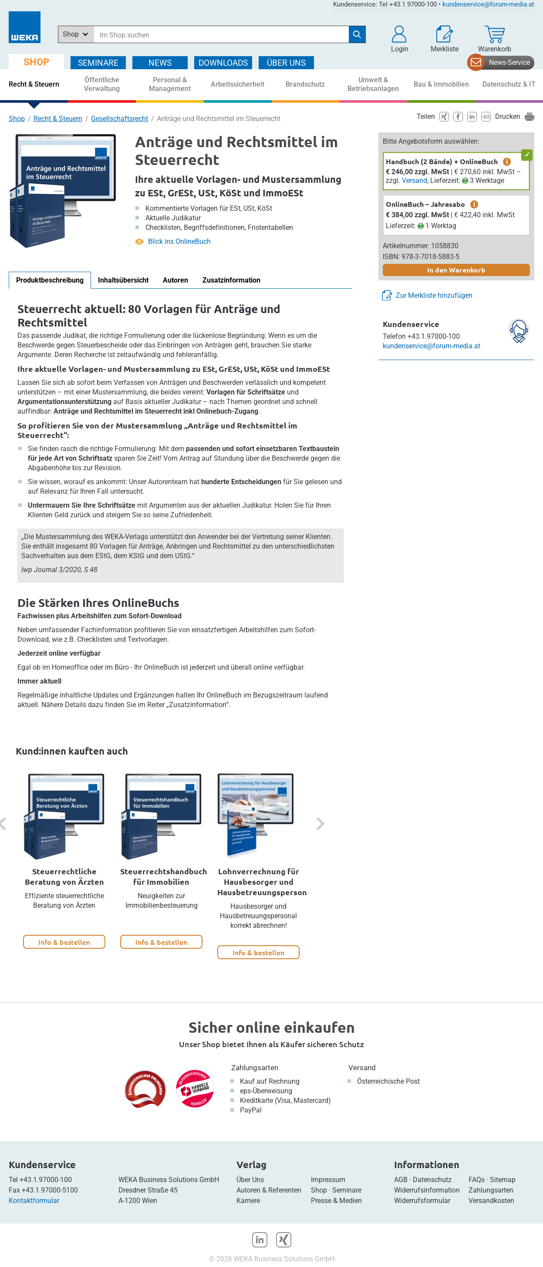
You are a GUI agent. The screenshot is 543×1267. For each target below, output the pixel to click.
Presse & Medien (336, 1200)
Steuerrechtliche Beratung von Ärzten (64, 876)
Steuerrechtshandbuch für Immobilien (163, 876)
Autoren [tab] (175, 280)
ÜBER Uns (286, 63)
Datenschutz (432, 1180)
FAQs (477, 1180)
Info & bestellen (64, 942)
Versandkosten (491, 1200)
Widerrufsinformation (427, 1190)
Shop (17, 119)
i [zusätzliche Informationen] (507, 161)
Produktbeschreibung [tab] (50, 280)
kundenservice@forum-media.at (488, 4)
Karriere (248, 1200)
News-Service (509, 62)
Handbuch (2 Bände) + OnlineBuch (442, 161)
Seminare (346, 1190)
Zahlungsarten (254, 1067)
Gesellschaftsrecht (119, 119)
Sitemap (503, 1180)
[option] (64, 860)
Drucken (507, 116)
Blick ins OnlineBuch (179, 241)
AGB (401, 1180)
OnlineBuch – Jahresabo (425, 204)
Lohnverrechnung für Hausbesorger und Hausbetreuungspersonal (265, 881)
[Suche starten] (357, 34)
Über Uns (250, 1180)
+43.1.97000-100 (46, 1180)
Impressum (328, 1180)
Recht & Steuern (58, 119)
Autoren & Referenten (268, 1190)
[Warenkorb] (494, 39)
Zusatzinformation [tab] (231, 280)
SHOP (36, 62)
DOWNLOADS (223, 63)
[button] (399, 39)
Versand (414, 180)
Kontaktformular (34, 1200)
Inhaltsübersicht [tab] (123, 280)
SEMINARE (98, 63)
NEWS (160, 63)
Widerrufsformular (422, 1200)
